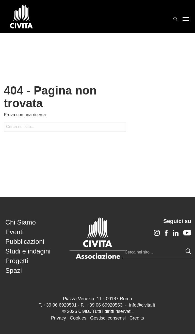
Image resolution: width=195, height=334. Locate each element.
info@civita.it (142, 305)
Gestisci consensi (108, 318)
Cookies (78, 318)
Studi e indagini (28, 251)
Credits (136, 318)
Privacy (58, 318)
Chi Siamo (20, 222)
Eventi (14, 232)
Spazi (13, 270)
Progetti (16, 261)
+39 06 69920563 (105, 305)
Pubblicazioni (24, 241)
